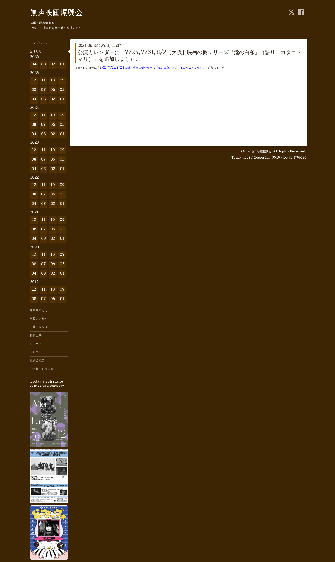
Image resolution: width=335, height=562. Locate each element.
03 (43, 65)
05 (62, 90)
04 (34, 65)
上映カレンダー (40, 327)
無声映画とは (39, 310)
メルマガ (36, 352)
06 (52, 90)
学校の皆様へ (39, 319)
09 (62, 81)
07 (43, 90)
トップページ (39, 43)
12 (34, 81)
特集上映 (36, 335)
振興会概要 (37, 360)
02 (53, 65)
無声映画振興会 (261, 151)
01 (62, 65)
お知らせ (36, 51)
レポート (36, 344)
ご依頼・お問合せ (42, 369)
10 (53, 81)
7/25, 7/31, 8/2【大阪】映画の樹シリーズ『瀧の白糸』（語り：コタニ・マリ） (151, 68)
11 (43, 81)
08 (34, 90)
